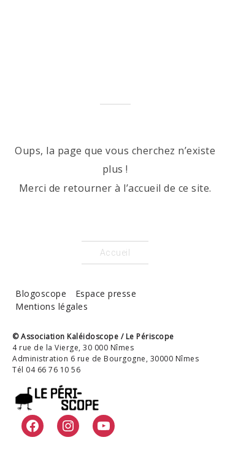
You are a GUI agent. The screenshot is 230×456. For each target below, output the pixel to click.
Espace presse (106, 293)
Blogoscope (40, 293)
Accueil (115, 252)
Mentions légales (51, 306)
